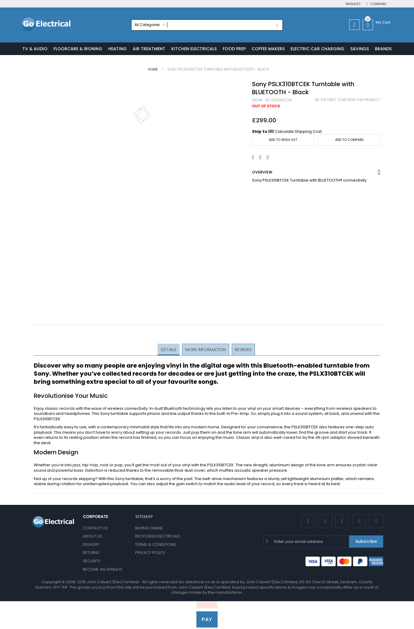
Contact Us (95, 528)
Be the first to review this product (348, 100)
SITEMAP (144, 517)
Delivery (91, 544)
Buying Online (149, 528)
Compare (377, 4)
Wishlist (353, 4)
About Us (92, 536)
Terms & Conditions (155, 544)
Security (91, 561)
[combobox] (207, 25)
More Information (205, 350)
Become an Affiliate (103, 569)
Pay (207, 619)
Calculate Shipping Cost (298, 132)
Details (169, 350)
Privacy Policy (150, 553)
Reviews (242, 350)
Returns (91, 553)
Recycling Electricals (157, 536)
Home (153, 69)
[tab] (169, 350)
